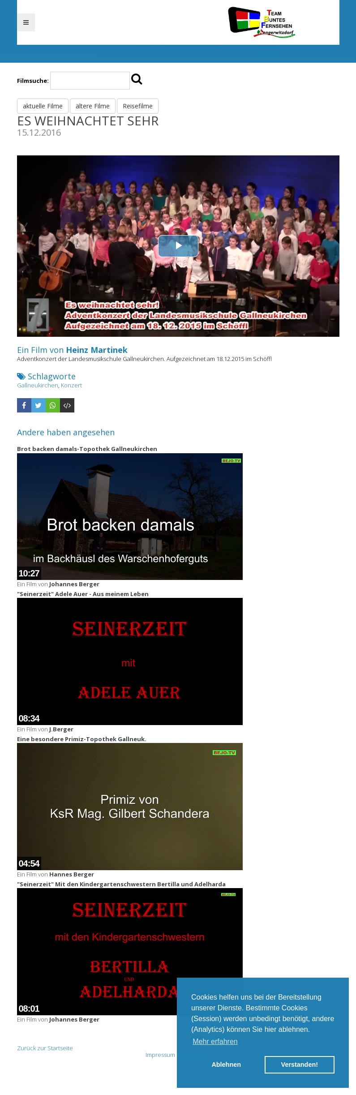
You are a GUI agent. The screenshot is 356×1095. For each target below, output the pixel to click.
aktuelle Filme (43, 106)
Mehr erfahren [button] (215, 1041)
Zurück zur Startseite (45, 1048)
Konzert (71, 385)
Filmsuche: (33, 81)
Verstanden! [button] (299, 1064)
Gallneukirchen (37, 385)
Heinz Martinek (97, 349)
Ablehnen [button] (226, 1064)
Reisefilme (138, 106)
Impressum (160, 1055)
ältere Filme (93, 106)
